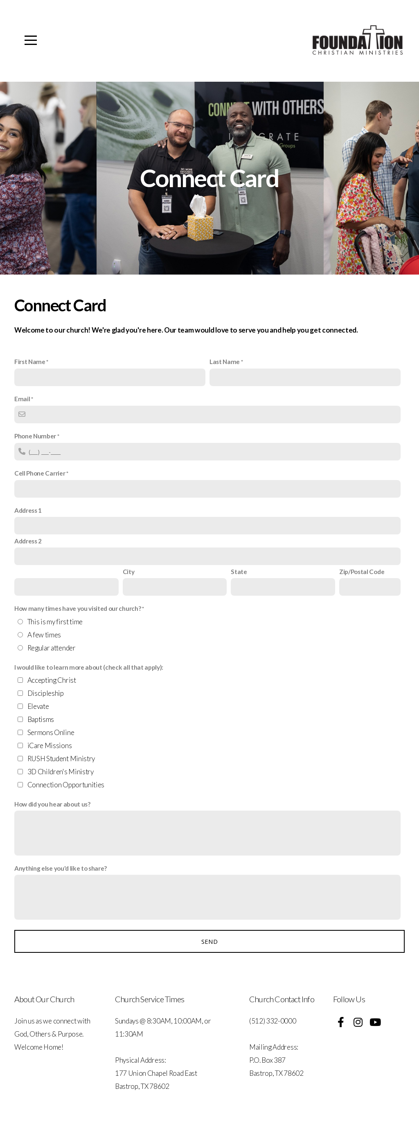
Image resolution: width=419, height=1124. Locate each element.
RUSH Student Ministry (61, 758)
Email (22, 398)
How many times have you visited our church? (77, 608)
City (129, 571)
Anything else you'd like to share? (60, 868)
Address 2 (28, 541)
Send (209, 941)
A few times (44, 634)
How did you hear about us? (52, 804)
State (239, 571)
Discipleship (45, 693)
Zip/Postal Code (361, 571)
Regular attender (51, 648)
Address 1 (28, 510)
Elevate (38, 706)
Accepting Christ (51, 680)
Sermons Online (50, 732)
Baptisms (40, 719)
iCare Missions (49, 745)
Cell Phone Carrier (39, 473)
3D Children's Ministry (60, 771)
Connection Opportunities (65, 784)
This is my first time (55, 621)
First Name (29, 361)
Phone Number (35, 436)
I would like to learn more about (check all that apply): (88, 667)
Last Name (225, 361)
